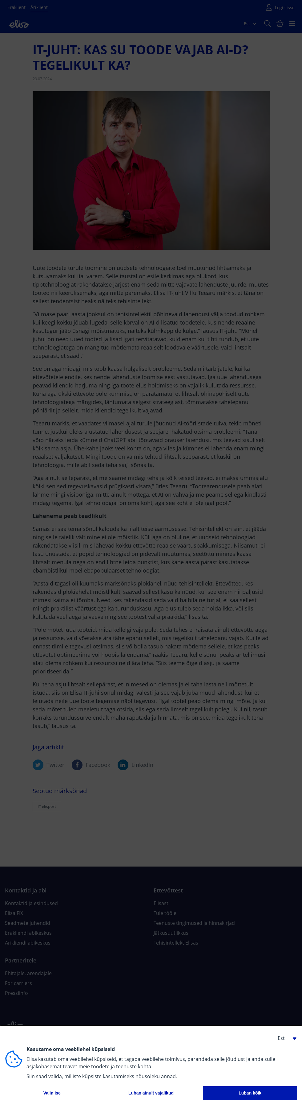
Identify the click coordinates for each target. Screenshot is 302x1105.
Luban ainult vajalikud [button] (151, 1093)
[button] (284, 1038)
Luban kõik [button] (250, 1093)
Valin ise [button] (52, 1093)
